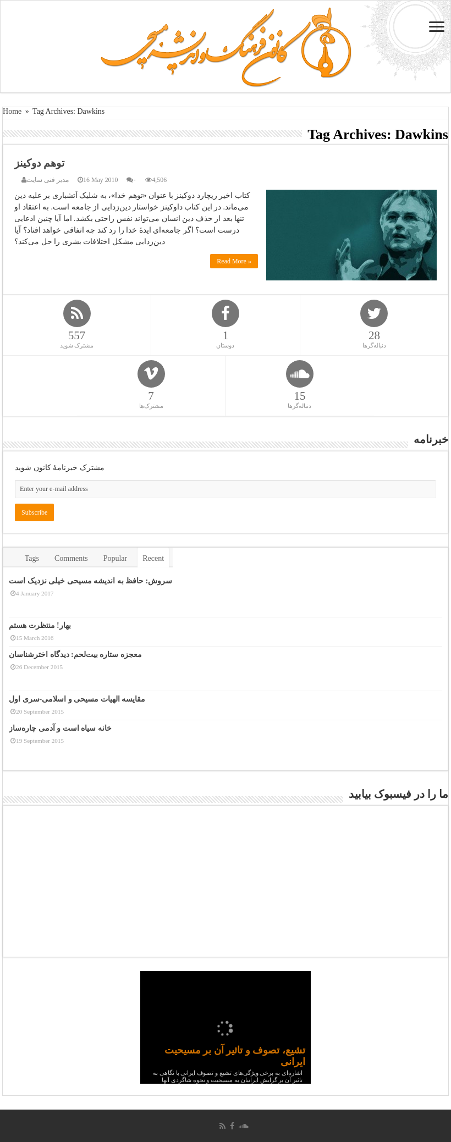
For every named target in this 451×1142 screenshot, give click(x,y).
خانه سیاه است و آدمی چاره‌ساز (60, 728)
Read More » (234, 261)
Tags (32, 558)
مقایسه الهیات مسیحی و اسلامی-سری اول (77, 699)
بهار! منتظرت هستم (40, 625)
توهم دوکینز (39, 163)
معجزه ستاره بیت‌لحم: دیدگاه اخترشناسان (75, 654)
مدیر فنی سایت (47, 180)
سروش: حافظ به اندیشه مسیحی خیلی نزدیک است (90, 581)
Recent (153, 558)
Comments (71, 558)
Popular (115, 558)
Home (12, 111)
